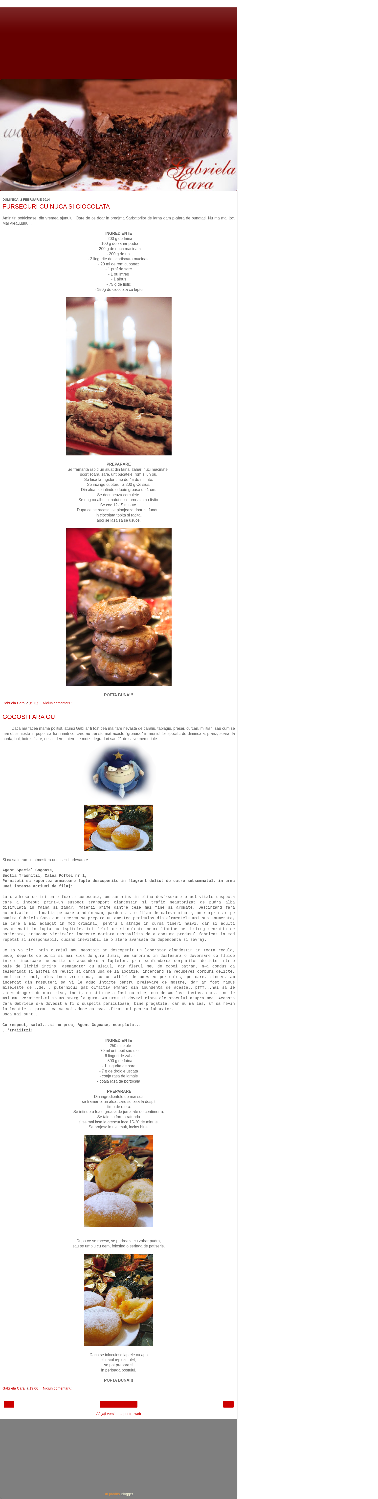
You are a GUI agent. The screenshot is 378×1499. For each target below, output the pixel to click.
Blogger (127, 1494)
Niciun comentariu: (57, 703)
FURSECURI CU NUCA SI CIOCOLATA (56, 206)
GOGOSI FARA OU (28, 716)
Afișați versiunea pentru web (118, 1414)
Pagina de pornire (119, 1404)
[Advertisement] (118, 42)
